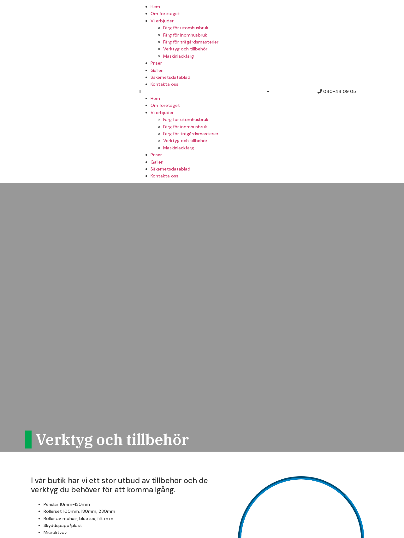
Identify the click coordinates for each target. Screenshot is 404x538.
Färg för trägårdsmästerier (190, 42)
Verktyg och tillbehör (185, 49)
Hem (155, 6)
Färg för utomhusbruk (185, 28)
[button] (202, 91)
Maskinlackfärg (178, 56)
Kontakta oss (164, 84)
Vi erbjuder (162, 21)
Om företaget (165, 13)
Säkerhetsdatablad (170, 77)
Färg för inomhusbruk (185, 35)
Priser (156, 63)
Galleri (157, 70)
